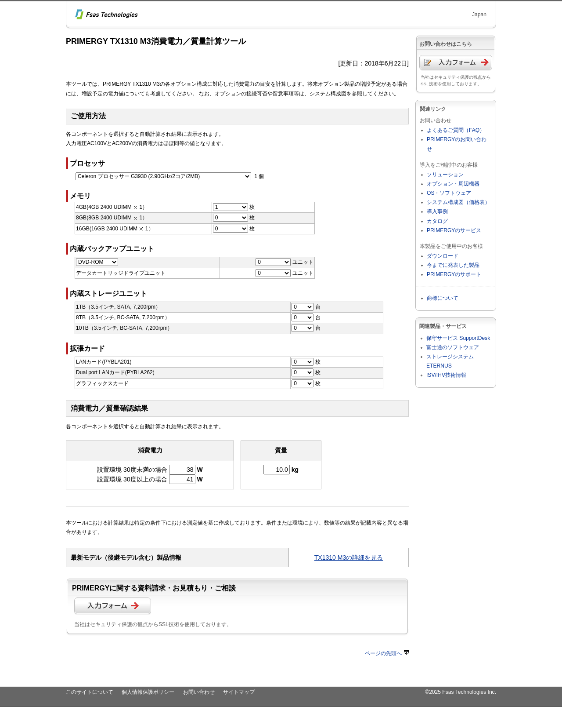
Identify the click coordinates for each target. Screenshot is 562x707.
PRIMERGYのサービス (454, 230)
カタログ (437, 221)
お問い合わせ (199, 692)
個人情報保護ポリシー (148, 692)
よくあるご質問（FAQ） (456, 130)
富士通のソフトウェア (452, 347)
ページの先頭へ (387, 653)
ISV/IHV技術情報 (446, 375)
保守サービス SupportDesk (458, 338)
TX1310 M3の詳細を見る (348, 557)
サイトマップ (239, 692)
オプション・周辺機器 (453, 184)
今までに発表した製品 (453, 265)
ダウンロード (442, 256)
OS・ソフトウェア (449, 193)
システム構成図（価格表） (458, 202)
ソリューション (445, 174)
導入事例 (437, 211)
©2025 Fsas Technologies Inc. (460, 692)
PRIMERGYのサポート (454, 274)
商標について (442, 298)
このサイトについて (89, 692)
